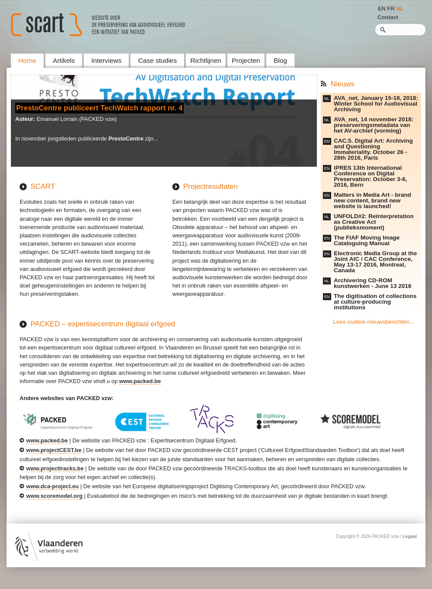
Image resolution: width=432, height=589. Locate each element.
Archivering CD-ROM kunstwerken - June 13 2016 (372, 283)
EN (382, 8)
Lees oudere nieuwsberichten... (374, 321)
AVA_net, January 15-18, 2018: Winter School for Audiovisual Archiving (376, 104)
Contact (387, 17)
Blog (280, 60)
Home (27, 60)
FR (390, 8)
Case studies (157, 60)
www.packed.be (140, 381)
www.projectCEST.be (54, 450)
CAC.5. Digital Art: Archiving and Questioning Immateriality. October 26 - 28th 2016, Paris (373, 149)
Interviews (106, 60)
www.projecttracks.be (55, 468)
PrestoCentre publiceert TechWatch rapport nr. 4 (99, 108)
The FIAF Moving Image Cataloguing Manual (367, 240)
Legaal (410, 536)
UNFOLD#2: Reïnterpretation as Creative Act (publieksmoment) (374, 222)
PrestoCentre (125, 138)
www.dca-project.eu (52, 486)
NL (400, 8)
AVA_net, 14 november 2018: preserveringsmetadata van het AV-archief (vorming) (373, 125)
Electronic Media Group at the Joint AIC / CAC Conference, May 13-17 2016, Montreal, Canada (375, 262)
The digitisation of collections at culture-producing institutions (375, 302)
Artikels (64, 60)
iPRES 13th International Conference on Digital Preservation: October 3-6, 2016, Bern (370, 176)
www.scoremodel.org (54, 496)
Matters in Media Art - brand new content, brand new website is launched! (372, 200)
